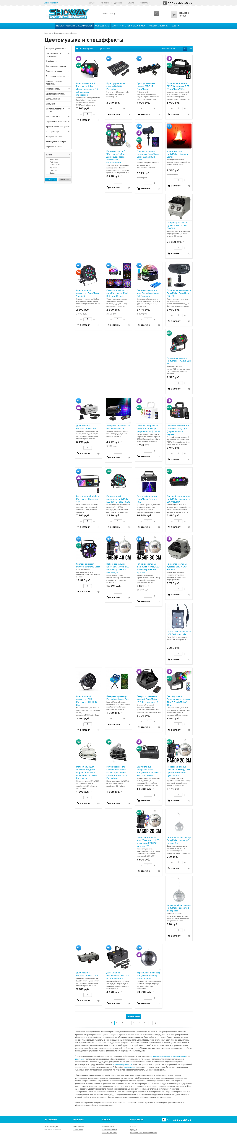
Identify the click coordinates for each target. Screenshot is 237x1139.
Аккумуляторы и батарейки (128, 26)
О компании (78, 1129)
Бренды (133, 1129)
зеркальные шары (178, 1056)
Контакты (105, 3)
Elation (52, 173)
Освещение (102, 26)
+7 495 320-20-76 (180, 3)
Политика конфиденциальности (143, 1132)
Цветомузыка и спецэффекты (74, 26)
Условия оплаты (108, 1127)
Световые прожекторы (122, 1064)
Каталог (92, 3)
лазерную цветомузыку (160, 1056)
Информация (137, 1120)
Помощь (106, 1120)
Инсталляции (78, 1127)
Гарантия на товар (109, 1132)
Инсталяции (145, 3)
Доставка (118, 3)
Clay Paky (53, 170)
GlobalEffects (55, 165)
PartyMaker (54, 162)
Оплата (131, 3)
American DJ (54, 159)
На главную (50, 1120)
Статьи (133, 1127)
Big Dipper (53, 167)
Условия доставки (109, 1129)
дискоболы (79, 1059)
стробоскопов (129, 1067)
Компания (78, 1120)
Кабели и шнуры (158, 26)
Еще (175, 25)
